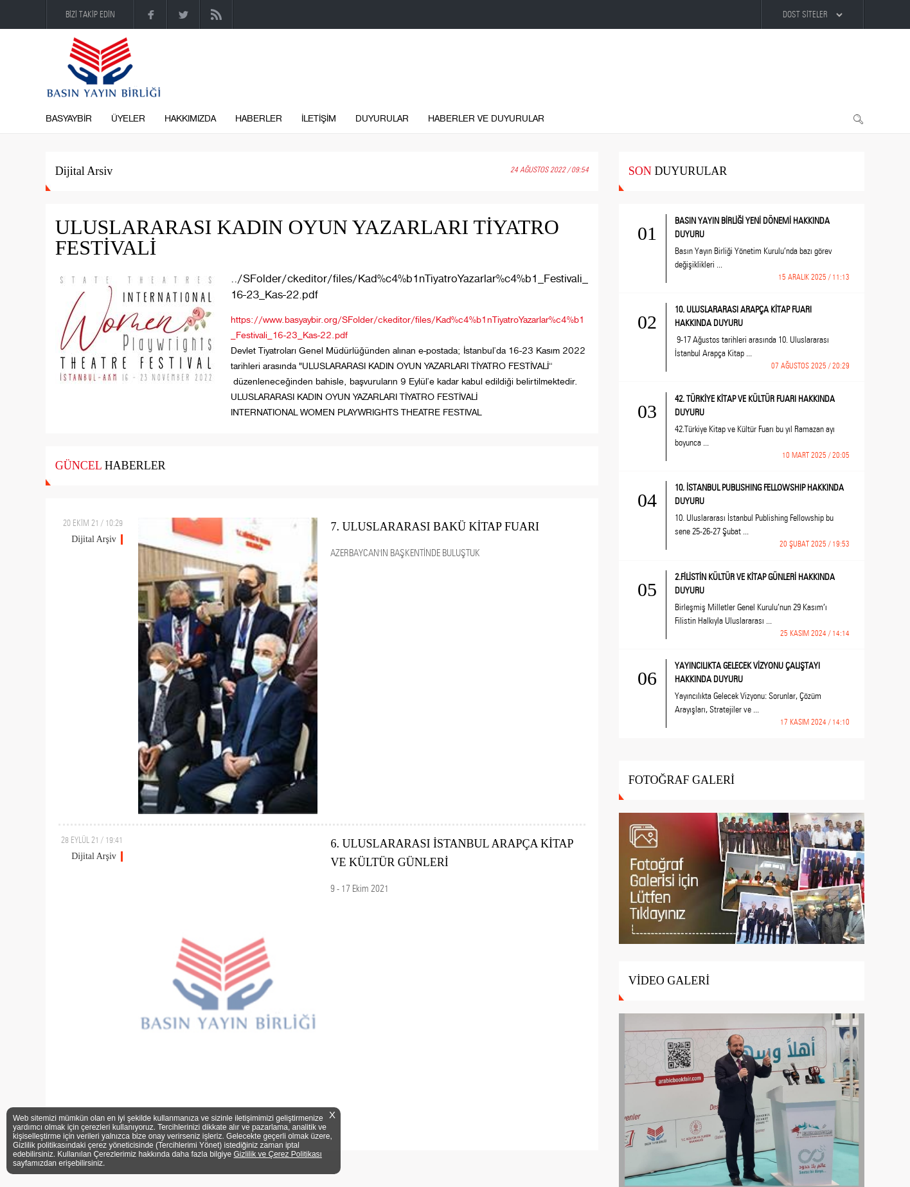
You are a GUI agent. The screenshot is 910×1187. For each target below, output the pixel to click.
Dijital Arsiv (84, 171)
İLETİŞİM (318, 118)
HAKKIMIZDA (190, 118)
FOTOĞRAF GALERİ (682, 780)
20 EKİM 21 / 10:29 (93, 523)
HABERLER (258, 118)
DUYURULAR (382, 118)
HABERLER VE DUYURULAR (486, 118)
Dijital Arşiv (93, 539)
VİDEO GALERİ (669, 980)
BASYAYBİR (69, 118)
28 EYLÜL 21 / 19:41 (92, 840)
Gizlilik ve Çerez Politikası (278, 1154)
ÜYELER (128, 118)
